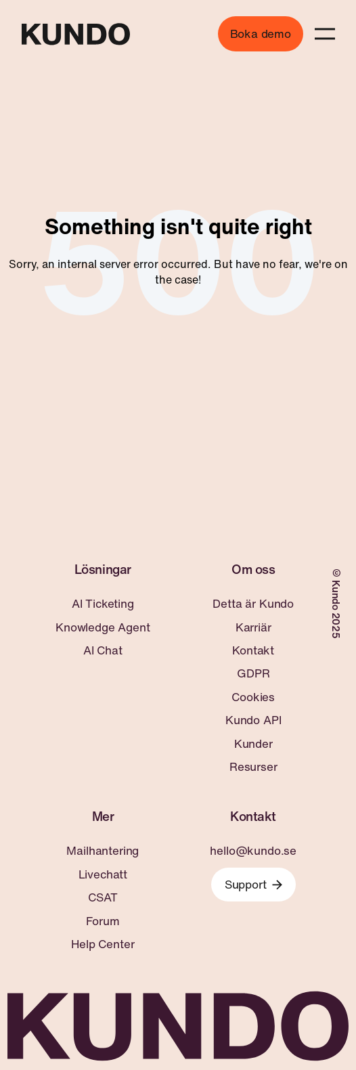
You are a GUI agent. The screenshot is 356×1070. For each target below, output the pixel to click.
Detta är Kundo (253, 603)
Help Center (102, 944)
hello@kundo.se (253, 850)
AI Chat (103, 650)
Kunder (253, 744)
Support (253, 884)
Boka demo (260, 33)
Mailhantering (102, 850)
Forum (102, 921)
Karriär (253, 627)
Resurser (253, 767)
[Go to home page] (76, 34)
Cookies (253, 697)
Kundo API (253, 720)
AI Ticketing (103, 603)
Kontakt (253, 650)
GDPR (253, 673)
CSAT (102, 897)
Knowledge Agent (102, 627)
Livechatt (103, 874)
